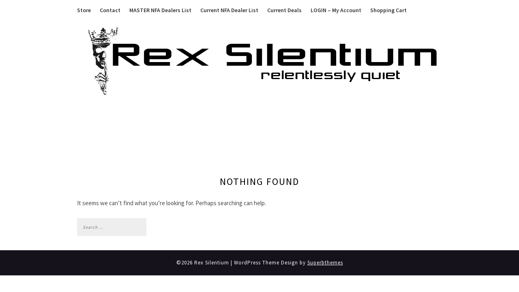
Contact (110, 10)
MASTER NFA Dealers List (160, 10)
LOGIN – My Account (336, 10)
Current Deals (284, 10)
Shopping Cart (388, 10)
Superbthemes (325, 262)
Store (84, 10)
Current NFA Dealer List (229, 10)
